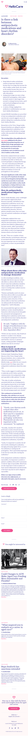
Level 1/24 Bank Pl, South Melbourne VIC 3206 (14, 724)
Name (3, 517)
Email (3, 523)
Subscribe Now (14, 708)
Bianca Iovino (13, 43)
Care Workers (4, 622)
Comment (4, 504)
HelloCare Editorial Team (9, 583)
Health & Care (4, 571)
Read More (3, 597)
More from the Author (9, 488)
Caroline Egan (6, 632)
